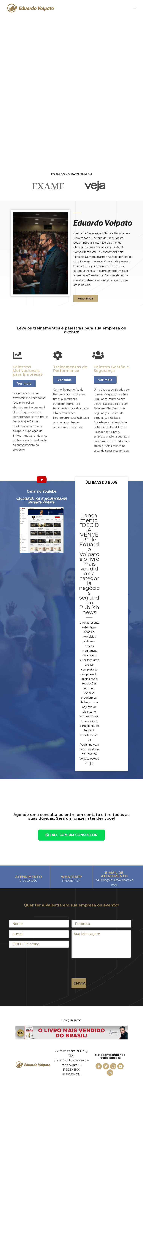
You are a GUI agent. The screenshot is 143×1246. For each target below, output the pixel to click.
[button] (85, 298)
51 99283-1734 (71, 1074)
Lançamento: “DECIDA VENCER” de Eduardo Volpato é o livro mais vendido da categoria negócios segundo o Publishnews (89, 563)
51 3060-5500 (71, 1069)
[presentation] (100, 968)
